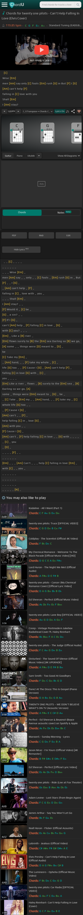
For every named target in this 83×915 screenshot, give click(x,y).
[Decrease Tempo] (4, 111)
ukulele (31, 155)
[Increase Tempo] (18, 111)
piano (20, 155)
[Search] (78, 4)
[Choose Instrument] (38, 155)
